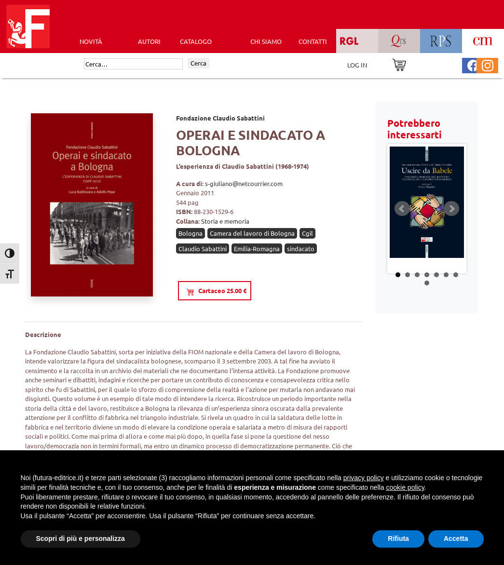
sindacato (300, 248)
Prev (402, 208)
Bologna (190, 233)
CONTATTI (313, 41)
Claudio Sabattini (202, 248)
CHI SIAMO (266, 41)
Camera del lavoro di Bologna (252, 233)
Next (451, 208)
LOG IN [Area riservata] (357, 65)
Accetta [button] (456, 538)
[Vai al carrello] (399, 64)
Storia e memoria (225, 221)
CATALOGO (196, 41)
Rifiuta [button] (398, 538)
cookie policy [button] (405, 487)
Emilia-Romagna (257, 248)
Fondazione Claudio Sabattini (220, 118)
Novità (91, 41)
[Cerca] (133, 64)
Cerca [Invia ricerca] (198, 63)
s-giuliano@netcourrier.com (244, 183)
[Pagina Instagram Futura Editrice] (487, 64)
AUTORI (149, 41)
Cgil (307, 233)
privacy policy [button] (363, 478)
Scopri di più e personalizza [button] (80, 538)
